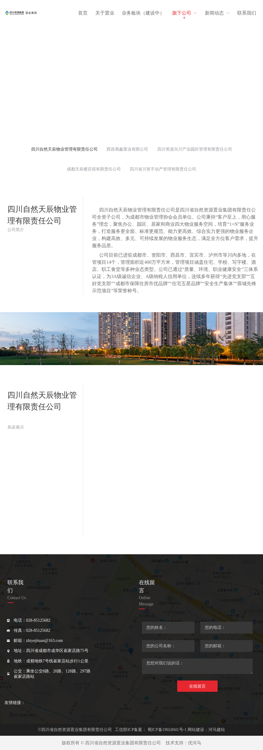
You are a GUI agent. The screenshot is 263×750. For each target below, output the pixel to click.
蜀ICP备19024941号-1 (167, 729)
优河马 (194, 742)
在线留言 (197, 686)
